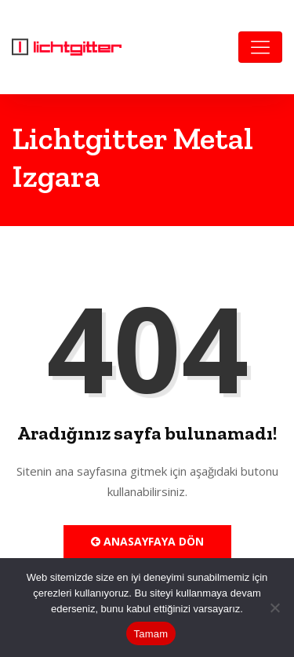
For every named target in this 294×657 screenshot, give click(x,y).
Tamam (151, 634)
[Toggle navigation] (260, 47)
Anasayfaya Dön (147, 541)
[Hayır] (274, 607)
